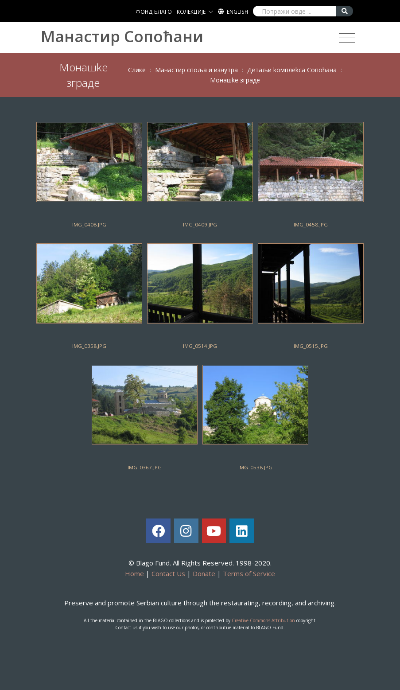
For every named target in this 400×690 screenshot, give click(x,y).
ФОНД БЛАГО (154, 12)
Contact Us (168, 573)
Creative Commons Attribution (263, 620)
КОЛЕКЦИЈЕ (191, 12)
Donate (204, 573)
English (237, 12)
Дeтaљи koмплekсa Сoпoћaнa (292, 70)
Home (134, 573)
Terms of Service (249, 573)
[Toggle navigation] (347, 38)
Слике (137, 70)
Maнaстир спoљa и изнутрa (196, 70)
